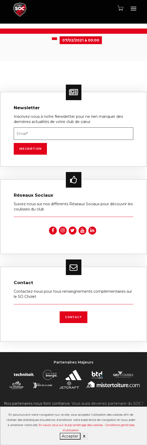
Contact (73, 317)
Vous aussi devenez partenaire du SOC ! (107, 403)
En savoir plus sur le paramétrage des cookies (71, 425)
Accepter (70, 436)
